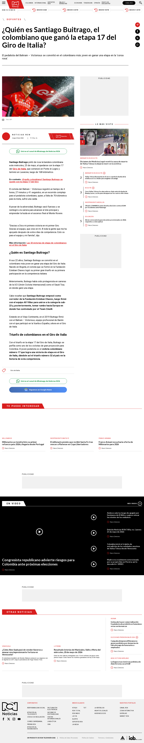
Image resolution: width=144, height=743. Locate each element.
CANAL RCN (129, 3)
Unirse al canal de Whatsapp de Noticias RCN (38, 151)
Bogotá (88, 188)
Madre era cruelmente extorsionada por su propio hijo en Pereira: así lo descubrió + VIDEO (123, 562)
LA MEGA (75, 724)
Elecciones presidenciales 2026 (123, 637)
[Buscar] (140, 3)
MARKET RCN (124, 716)
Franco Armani (105, 438)
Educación (89, 216)
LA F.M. (74, 716)
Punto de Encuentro (106, 3)
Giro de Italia (15, 370)
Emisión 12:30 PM (70, 10)
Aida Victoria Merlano (120, 658)
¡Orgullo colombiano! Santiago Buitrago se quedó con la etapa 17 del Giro (36, 180)
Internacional (40, 3)
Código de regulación (36, 717)
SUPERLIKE (123, 713)
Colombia (29, 3)
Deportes (14, 19)
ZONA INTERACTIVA (127, 711)
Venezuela (6, 646)
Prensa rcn (31, 724)
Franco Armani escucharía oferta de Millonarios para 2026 (116, 443)
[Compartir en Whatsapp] (137, 44)
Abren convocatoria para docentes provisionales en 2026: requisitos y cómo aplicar (105, 221)
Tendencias (88, 3)
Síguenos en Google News (38, 390)
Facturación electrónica (52, 708)
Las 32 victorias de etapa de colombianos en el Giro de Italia (38, 244)
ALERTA (75, 719)
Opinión (97, 3)
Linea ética (51, 721)
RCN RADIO (76, 713)
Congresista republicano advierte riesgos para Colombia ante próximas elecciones (38, 562)
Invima (113, 618)
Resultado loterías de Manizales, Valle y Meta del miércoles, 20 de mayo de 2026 (77, 651)
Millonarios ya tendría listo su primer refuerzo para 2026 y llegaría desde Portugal (23, 443)
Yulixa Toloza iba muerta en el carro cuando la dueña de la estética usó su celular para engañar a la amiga (105, 177)
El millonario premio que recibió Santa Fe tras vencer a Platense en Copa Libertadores (71, 443)
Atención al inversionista (32, 728)
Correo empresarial (34, 721)
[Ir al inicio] (15, 4)
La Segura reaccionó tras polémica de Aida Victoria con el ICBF (126, 663)
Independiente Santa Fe (59, 438)
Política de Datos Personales (69, 738)
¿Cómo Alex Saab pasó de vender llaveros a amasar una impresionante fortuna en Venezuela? (22, 652)
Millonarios (7, 438)
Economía (78, 3)
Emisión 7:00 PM (101, 10)
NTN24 (74, 708)
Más (134, 504)
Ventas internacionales (53, 718)
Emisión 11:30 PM (132, 10)
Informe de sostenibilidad (53, 713)
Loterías (57, 646)
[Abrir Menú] (3, 3)
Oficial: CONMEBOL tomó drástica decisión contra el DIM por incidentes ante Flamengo (105, 206)
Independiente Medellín (94, 202)
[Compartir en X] (137, 38)
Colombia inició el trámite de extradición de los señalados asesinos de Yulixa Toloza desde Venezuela (123, 546)
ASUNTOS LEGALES (101, 711)
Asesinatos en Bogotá (88, 158)
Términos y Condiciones (105, 738)
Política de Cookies (88, 738)
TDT (84, 708)
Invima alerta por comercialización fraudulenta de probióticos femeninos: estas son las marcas (126, 624)
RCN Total (76, 711)
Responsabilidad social (36, 708)
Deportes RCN (51, 3)
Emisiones (9, 10)
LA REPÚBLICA (99, 708)
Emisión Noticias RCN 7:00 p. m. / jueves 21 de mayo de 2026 (124, 531)
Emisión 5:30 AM (39, 10)
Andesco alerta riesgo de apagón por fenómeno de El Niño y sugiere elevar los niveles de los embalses (123, 515)
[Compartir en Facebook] (137, 31)
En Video (14, 503)
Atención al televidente (32, 713)
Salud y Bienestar (63, 3)
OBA (48, 724)
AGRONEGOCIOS (100, 713)
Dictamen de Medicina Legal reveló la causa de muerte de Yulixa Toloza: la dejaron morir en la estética (104, 163)
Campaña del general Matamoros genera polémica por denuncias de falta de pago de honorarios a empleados (124, 644)
